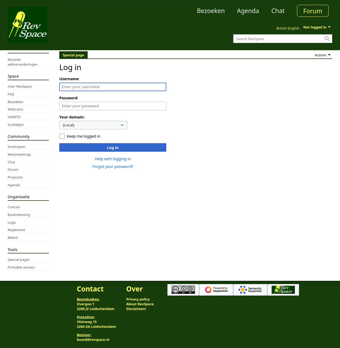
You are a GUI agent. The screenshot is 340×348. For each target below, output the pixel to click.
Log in (113, 147)
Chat (277, 10)
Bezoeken (211, 10)
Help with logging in (113, 158)
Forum (312, 11)
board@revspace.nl (93, 339)
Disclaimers (136, 308)
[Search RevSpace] (282, 38)
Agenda (248, 10)
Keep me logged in (83, 136)
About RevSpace (140, 304)
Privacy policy (138, 299)
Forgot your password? (112, 166)
